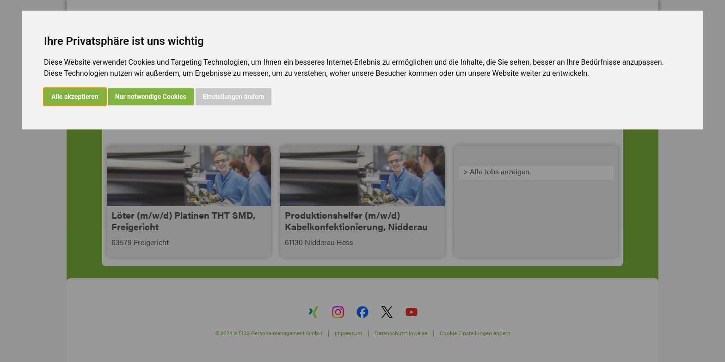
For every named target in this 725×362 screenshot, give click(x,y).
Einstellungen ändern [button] (233, 96)
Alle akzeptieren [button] (74, 96)
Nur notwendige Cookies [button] (150, 96)
